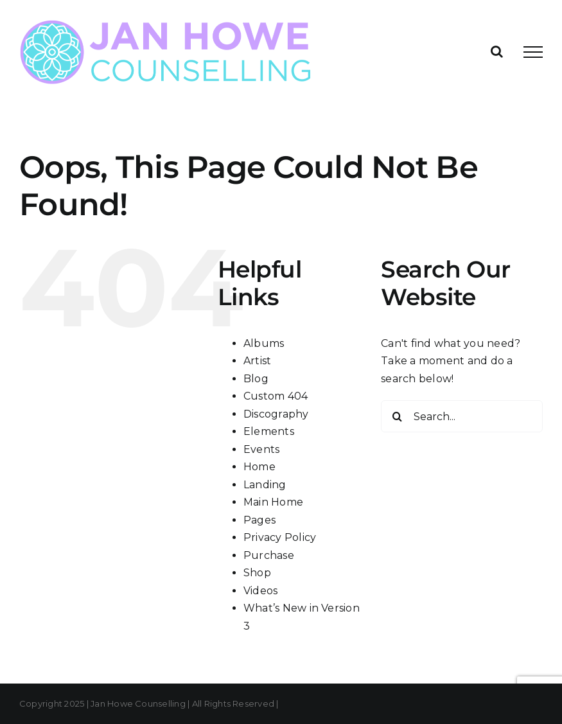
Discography (276, 414)
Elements (268, 431)
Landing (264, 485)
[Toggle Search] (497, 51)
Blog (255, 379)
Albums (263, 343)
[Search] (397, 416)
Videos (260, 591)
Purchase (268, 555)
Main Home (273, 502)
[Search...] (462, 416)
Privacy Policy (279, 537)
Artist (257, 361)
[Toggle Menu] (533, 52)
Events (261, 449)
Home (259, 467)
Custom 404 (275, 396)
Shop (257, 573)
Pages (259, 520)
